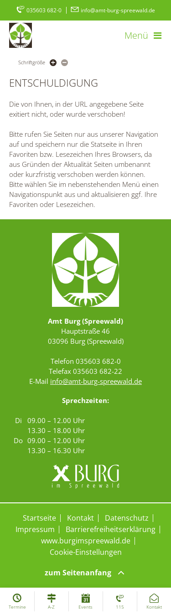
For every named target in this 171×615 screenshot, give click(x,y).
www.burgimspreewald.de (85, 541)
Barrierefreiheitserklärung (110, 529)
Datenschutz (127, 518)
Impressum (35, 529)
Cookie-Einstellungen (86, 552)
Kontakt (80, 518)
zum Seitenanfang (85, 573)
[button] (143, 35)
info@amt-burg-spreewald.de (112, 10)
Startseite (39, 518)
